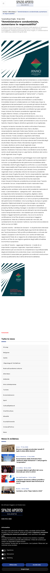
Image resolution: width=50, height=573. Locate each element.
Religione (6, 352)
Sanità (5, 358)
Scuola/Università (8, 421)
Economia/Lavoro (8, 395)
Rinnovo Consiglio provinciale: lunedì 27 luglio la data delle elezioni (30, 450)
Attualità (6, 416)
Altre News (12, 12)
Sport (5, 400)
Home (5, 12)
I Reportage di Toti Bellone (11, 363)
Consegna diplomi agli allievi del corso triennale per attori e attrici (29, 471)
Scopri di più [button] (25, 569)
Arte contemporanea (9, 384)
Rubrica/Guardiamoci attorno (12, 368)
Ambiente (6, 379)
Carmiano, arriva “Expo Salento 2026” (29, 491)
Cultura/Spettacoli (9, 405)
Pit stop (5, 347)
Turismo (6, 389)
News (5, 432)
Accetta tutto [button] (37, 565)
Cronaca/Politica (8, 427)
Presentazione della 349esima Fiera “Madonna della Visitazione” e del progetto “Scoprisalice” (31, 460)
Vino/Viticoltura (8, 411)
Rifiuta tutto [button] (13, 565)
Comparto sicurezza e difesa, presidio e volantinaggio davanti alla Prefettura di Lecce (30, 481)
